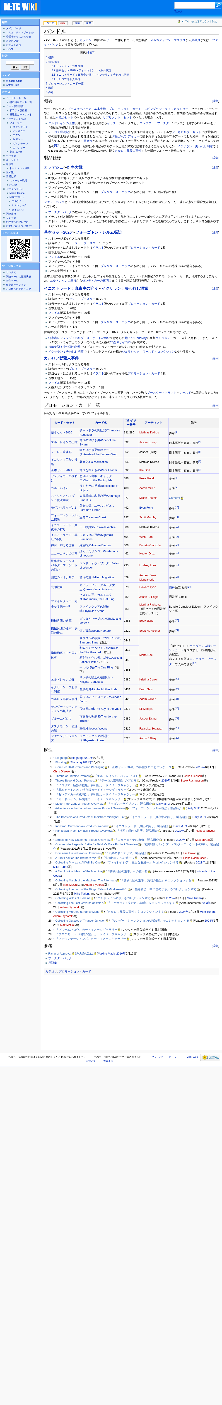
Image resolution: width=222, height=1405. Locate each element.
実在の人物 (16, 151)
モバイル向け (10, 233)
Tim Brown (189, 853)
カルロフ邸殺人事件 (128, 150)
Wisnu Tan (146, 537)
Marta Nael (146, 655)
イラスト (113, 123)
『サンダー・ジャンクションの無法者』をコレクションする (149, 920)
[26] (177, 708)
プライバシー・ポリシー (165, 1057)
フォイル (54, 257)
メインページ (13, 28)
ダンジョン (162, 338)
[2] (58, 145)
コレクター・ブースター (156, 123)
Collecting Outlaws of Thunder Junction (81, 920)
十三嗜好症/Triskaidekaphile (98, 527)
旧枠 (172, 587)
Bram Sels (146, 689)
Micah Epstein (148, 498)
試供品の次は (84, 953)
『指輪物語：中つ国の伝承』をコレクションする (164, 889)
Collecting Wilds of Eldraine (73, 898)
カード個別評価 (15, 106)
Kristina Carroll (148, 679)
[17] (177, 576)
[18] (189, 586)
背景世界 (11, 176)
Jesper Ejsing (148, 442)
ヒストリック (19, 205)
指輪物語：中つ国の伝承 (64, 347)
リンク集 (11, 217)
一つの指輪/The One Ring (96, 667)
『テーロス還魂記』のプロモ (117, 780)
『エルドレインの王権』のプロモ (116, 776)
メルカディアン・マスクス (168, 40)
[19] (68, 605)
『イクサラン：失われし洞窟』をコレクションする (141, 903)
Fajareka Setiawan (151, 728)
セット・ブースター (82, 299)
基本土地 (100, 109)
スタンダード (20, 127)
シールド (185, 392)
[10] (177, 507)
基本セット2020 (58, 232)
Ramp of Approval (59, 953)
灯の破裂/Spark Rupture (95, 630)
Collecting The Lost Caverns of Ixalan (79, 903)
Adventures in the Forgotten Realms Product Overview (90, 808)
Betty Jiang (146, 620)
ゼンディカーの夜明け (97, 280)
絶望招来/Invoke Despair (95, 545)
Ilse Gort (144, 470)
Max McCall (202, 839)
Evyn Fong (146, 507)
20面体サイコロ (120, 342)
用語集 (52, 963)
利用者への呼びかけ (17, 221)
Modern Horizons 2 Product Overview (79, 803)
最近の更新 (12, 41)
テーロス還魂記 (58, 132)
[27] (177, 718)
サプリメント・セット (117, 117)
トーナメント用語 (19, 168)
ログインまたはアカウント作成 (199, 21)
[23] (177, 679)
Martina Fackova (150, 604)
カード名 (101, 422)
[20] (177, 620)
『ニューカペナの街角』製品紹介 (137, 839)
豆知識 (10, 172)
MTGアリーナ (17, 197)
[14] (177, 544)
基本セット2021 (61, 470)
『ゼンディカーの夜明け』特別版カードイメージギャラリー (95, 794)
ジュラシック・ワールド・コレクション (148, 351)
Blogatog (61, 757)
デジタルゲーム (15, 189)
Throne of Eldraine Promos (72, 776)
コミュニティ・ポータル (20, 32)
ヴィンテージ (20, 143)
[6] (199, 461)
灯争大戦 (74, 167)
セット (110, 40)
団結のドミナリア (63, 577)
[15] (177, 553)
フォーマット (17, 122)
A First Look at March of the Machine (78, 871)
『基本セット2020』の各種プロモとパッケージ (140, 767)
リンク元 (11, 272)
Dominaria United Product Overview (78, 853)
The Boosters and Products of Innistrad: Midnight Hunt (89, 817)
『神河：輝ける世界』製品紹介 (137, 830)
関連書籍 (11, 213)
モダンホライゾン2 (63, 507)
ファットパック (54, 202)
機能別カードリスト (21, 114)
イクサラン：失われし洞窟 (195, 146)
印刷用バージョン (16, 284)
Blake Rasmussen (192, 780)
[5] (199, 451)
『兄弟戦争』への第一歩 (118, 858)
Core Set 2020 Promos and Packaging (80, 767)
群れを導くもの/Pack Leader (98, 470)
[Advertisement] (100, 1012)
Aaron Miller (147, 488)
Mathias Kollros (149, 432)
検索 (4, 55)
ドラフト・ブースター (83, 243)
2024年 (183, 911)
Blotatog (61, 762)
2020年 (166, 780)
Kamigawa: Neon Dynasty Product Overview (84, 830)
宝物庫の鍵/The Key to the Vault (100, 708)
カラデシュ (87, 40)
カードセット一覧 (16, 98)
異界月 (195, 40)
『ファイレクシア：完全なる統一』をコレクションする (142, 862)
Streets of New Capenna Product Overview (83, 839)
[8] (176, 477)
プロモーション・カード (125, 109)
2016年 (121, 953)
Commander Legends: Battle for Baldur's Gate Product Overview (97, 844)
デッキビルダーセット (186, 132)
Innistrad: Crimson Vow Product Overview (82, 826)
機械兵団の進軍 (61, 620)
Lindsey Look (147, 565)
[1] (55, 145)
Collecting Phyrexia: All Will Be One (78, 862)
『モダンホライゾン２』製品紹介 (130, 803)
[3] (176, 432)
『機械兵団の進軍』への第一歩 (127, 871)
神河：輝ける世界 (63, 545)
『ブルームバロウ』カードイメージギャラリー (86, 929)
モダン (16, 135)
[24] (177, 689)
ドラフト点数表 (18, 110)
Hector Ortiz (147, 553)
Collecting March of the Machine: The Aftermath (86, 880)
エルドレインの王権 (61, 123)
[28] (177, 728)
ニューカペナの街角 (64, 553)
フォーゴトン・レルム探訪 (98, 232)
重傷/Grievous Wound (94, 728)
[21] (177, 630)
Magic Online (17, 193)
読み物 (13, 184)
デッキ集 (11, 155)
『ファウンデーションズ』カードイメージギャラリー (91, 938)
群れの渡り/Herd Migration (97, 577)
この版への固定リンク (18, 288)
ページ (50, 23)
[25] (177, 698)
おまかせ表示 (13, 45)
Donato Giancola (150, 545)
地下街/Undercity (136, 338)
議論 (62, 23)
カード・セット (64, 422)
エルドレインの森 (63, 679)
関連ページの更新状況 (18, 276)
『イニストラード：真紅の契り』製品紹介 (141, 826)
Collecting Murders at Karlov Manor (78, 911)
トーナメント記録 (16, 118)
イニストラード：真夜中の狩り (71, 288)
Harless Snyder (205, 830)
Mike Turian (60, 866)
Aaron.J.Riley (147, 738)
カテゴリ (51, 971)
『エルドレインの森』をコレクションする (123, 898)
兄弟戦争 (57, 587)
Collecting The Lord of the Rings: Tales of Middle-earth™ (92, 889)
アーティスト (153, 422)
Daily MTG (163, 803)
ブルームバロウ (61, 718)
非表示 (90, 52)
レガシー (18, 139)
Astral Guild (12, 85)
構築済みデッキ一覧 (21, 102)
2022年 (179, 830)
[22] (195, 663)
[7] (199, 469)
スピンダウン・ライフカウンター (166, 109)
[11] (177, 517)
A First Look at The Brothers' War (76, 858)
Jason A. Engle (149, 597)
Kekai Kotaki (147, 478)
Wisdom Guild (14, 80)
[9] (176, 487)
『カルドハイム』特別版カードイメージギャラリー (89, 799)
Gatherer (174, 498)
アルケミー (18, 201)
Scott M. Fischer (149, 630)
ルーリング (12, 159)
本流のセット (64, 117)
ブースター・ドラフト (161, 392)
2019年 (200, 767)
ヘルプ (10, 49)
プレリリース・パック (115, 192)
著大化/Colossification (94, 462)
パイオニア (19, 131)
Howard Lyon (147, 587)
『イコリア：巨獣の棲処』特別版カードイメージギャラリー (95, 785)
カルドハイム (60, 488)
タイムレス (18, 209)
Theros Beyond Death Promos (74, 780)
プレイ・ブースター (82, 369)
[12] (177, 526)
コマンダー (19, 147)
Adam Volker (147, 699)
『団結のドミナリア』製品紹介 (126, 853)
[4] (199, 441)
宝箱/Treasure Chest (93, 517)
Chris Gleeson (62, 771)
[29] (177, 737)
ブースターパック (79, 109)
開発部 (88, 141)
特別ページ (12, 280)
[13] (177, 536)
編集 (215, 101)
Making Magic (107, 953)
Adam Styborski (94, 884)
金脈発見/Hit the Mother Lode (98, 689)
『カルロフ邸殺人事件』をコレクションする (134, 911)
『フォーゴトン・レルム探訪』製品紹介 (155, 808)
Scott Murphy (147, 517)
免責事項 (108, 1060)
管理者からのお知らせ (18, 36)
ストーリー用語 (18, 180)
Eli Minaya (146, 708)
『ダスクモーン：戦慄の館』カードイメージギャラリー (92, 934)
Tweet (178, 11)
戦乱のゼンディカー (126, 136)
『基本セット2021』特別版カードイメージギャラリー (91, 790)
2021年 (88, 757)
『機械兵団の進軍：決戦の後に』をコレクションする (156, 880)
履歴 (88, 23)
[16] (177, 565)
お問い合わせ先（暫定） (20, 226)
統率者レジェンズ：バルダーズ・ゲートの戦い (79, 338)
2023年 (200, 862)
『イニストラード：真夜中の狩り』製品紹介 (158, 817)
